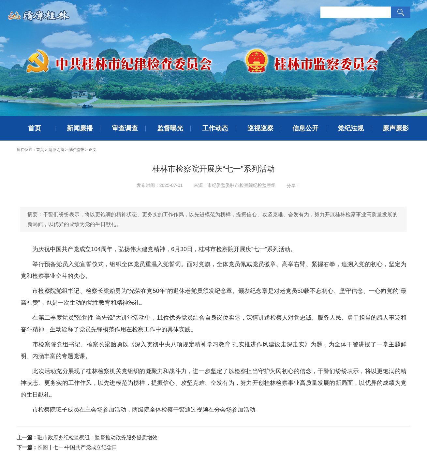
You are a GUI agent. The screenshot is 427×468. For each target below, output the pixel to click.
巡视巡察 (260, 128)
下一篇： (27, 447)
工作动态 (215, 128)
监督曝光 (170, 128)
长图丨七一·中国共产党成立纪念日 (77, 447)
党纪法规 (351, 128)
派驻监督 (76, 149)
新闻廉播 (80, 128)
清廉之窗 (56, 149)
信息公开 (305, 128)
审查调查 (125, 128)
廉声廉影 (396, 128)
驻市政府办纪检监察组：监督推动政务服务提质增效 (97, 437)
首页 (34, 128)
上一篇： (27, 437)
